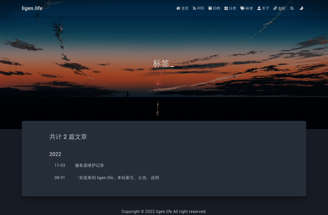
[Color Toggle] (301, 8)
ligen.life (164, 211)
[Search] (292, 8)
